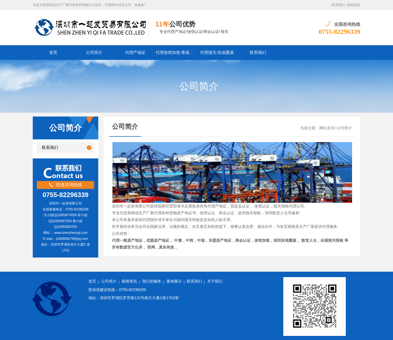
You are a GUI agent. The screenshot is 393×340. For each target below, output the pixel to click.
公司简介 (94, 52)
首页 (53, 52)
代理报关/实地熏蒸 (217, 52)
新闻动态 (353, 5)
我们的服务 (151, 281)
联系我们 (338, 5)
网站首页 (327, 128)
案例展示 (174, 281)
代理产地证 (135, 52)
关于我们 (214, 281)
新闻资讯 (129, 281)
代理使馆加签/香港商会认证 (176, 52)
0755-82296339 (339, 31)
